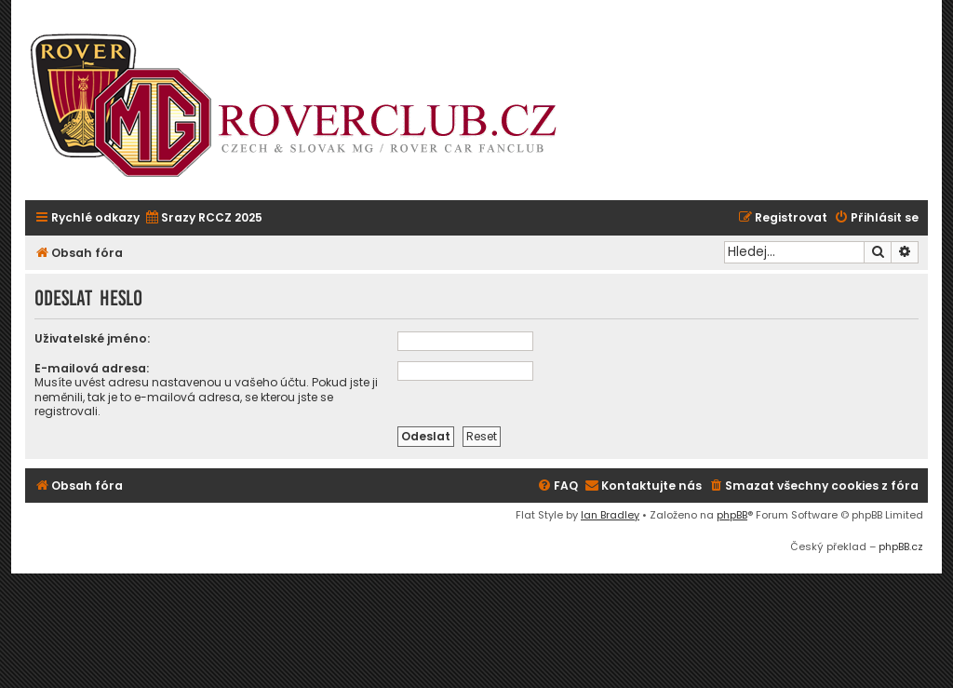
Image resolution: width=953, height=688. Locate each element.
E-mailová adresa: (91, 368)
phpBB (732, 514)
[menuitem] (203, 218)
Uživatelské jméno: (92, 338)
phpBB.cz (901, 546)
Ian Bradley (610, 514)
